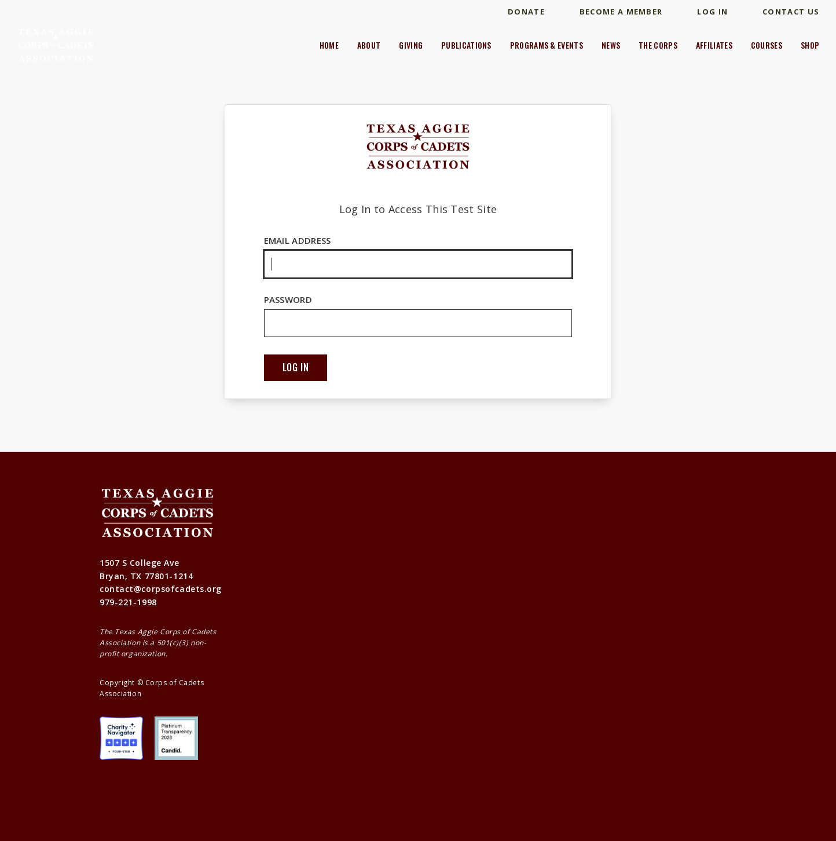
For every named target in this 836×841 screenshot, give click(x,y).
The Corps (658, 45)
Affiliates (714, 45)
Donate (526, 11)
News (611, 45)
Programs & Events (546, 45)
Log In (712, 11)
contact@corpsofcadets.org (161, 588)
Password (418, 315)
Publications (466, 45)
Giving (411, 45)
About (369, 45)
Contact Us (790, 11)
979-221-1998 (128, 602)
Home (329, 45)
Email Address (418, 256)
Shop (810, 45)
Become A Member (621, 11)
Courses (766, 45)
